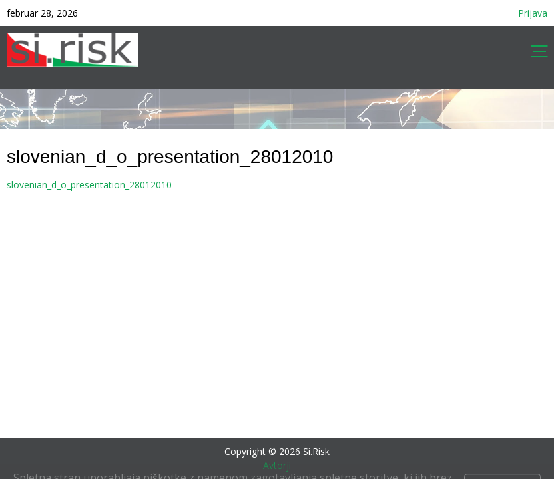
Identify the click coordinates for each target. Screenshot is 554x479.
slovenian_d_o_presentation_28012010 (89, 184)
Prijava (532, 13)
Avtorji (277, 465)
